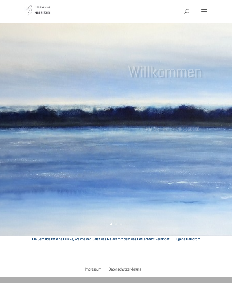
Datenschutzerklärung (124, 269)
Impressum (93, 269)
